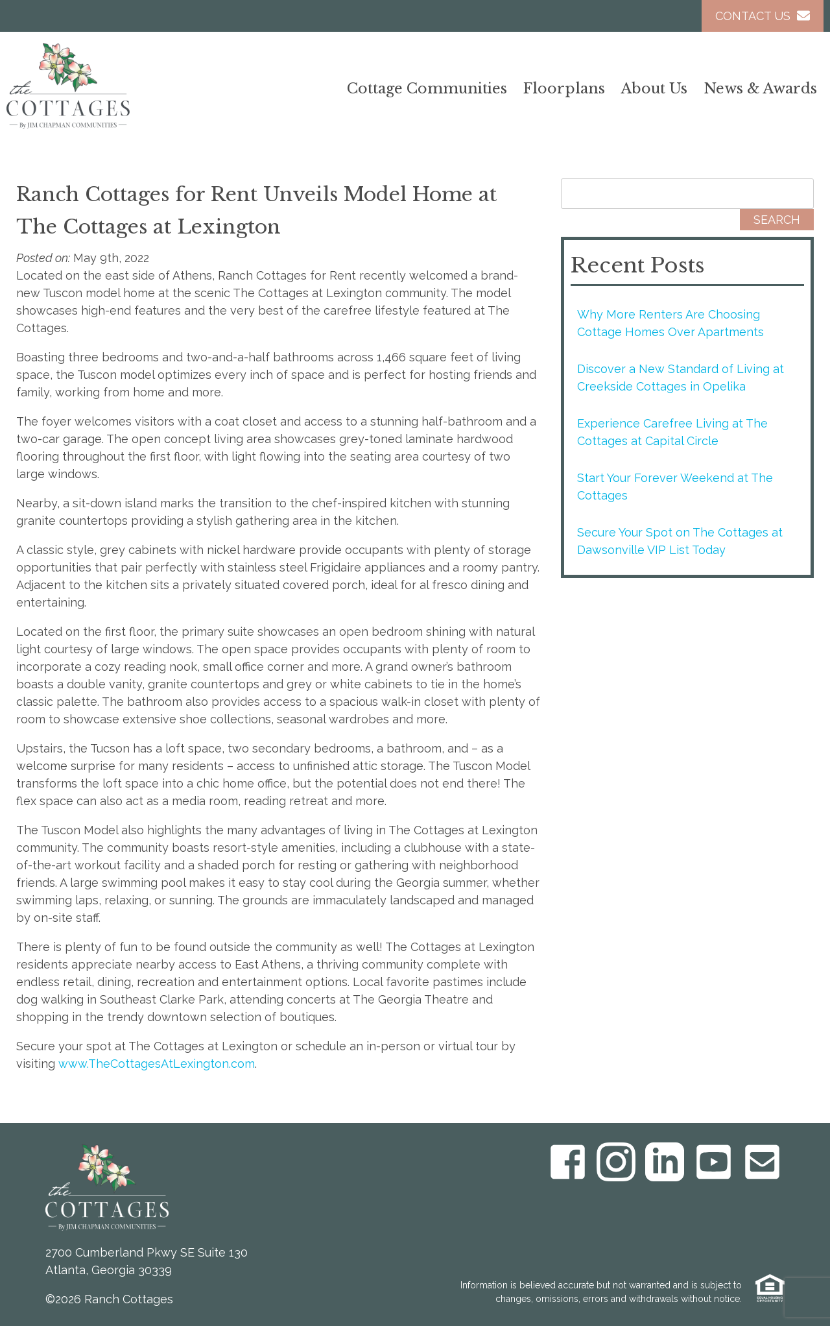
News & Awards (760, 88)
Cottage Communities (427, 88)
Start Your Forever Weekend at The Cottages (675, 486)
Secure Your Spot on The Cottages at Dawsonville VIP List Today (680, 541)
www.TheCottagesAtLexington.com (156, 1063)
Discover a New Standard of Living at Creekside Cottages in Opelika (680, 377)
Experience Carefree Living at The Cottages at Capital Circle (672, 432)
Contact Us (762, 16)
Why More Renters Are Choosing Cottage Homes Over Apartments (670, 323)
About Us (654, 88)
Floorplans (564, 88)
